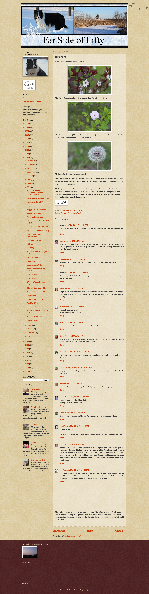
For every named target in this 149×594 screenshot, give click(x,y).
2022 (27, 139)
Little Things (35, 389)
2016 (27, 341)
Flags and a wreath (34, 240)
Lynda (62, 444)
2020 (27, 146)
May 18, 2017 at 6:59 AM (75, 241)
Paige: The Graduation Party (38, 198)
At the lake (31, 261)
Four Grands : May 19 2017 (37, 227)
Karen (62, 336)
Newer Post (59, 530)
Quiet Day (34, 442)
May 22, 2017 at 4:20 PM (79, 470)
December (31, 161)
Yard (79, 213)
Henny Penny (65, 352)
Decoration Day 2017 (35, 202)
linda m (62, 241)
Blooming (30, 248)
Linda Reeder (65, 397)
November (31, 165)
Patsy (62, 307)
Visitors (30, 244)
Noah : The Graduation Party (38, 231)
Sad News (34, 425)
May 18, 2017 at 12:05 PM (73, 323)
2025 (27, 127)
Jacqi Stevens (65, 426)
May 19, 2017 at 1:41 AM (79, 426)
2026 (27, 124)
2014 (27, 349)
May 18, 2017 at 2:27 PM (82, 368)
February (31, 333)
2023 (27, 135)
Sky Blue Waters (33, 303)
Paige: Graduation (34, 206)
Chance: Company (34, 257)
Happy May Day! (33, 320)
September (31, 172)
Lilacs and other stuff (35, 217)
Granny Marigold (66, 368)
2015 (27, 345)
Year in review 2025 (38, 460)
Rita (61, 323)
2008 (27, 371)
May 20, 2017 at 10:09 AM (74, 444)
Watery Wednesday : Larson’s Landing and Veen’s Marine (36, 192)
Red (61, 384)
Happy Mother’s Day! (35, 265)
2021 (27, 142)
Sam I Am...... (65, 470)
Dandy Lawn (32, 275)
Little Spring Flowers (35, 299)
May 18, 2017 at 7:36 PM (72, 384)
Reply (62, 234)
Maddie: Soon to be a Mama (37, 292)
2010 (27, 364)
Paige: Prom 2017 (33, 296)
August (30, 176)
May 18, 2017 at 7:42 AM (73, 288)
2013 (27, 353)
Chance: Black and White (36, 288)
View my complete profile (32, 101)
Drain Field (31, 307)
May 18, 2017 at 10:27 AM (74, 307)
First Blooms (32, 278)
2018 (27, 154)
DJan (62, 288)
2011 (27, 360)
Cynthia (63, 259)
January (30, 336)
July (29, 180)
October (30, 168)
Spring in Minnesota (68, 213)
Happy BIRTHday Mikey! (37, 210)
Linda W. (63, 413)
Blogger (86, 590)
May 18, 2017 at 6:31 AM (78, 225)
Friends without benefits (40, 407)
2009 (27, 368)
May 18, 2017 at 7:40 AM (78, 273)
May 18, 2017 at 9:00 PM (79, 397)
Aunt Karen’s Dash (34, 213)
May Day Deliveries (34, 316)
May (29, 187)
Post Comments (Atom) (72, 536)
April (29, 325)
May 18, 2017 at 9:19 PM (76, 413)
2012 (27, 356)
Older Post (120, 530)
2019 (27, 150)
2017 (27, 158)
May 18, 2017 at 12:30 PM (74, 336)
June (29, 183)
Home (90, 530)
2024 (27, 131)
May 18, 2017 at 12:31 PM (80, 352)
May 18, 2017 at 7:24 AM (75, 259)
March (30, 329)
